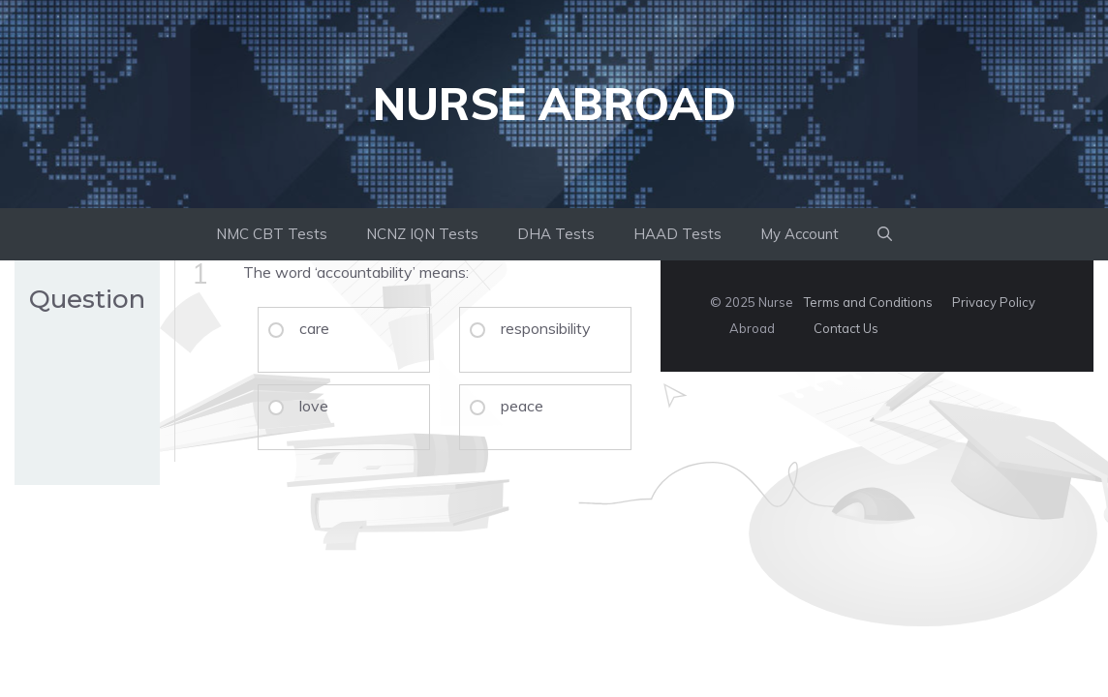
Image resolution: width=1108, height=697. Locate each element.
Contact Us (846, 328)
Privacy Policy (993, 302)
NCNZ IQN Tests (422, 234)
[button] (884, 234)
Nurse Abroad (554, 104)
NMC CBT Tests (271, 234)
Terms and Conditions (868, 302)
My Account (799, 234)
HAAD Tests (677, 234)
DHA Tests (556, 234)
